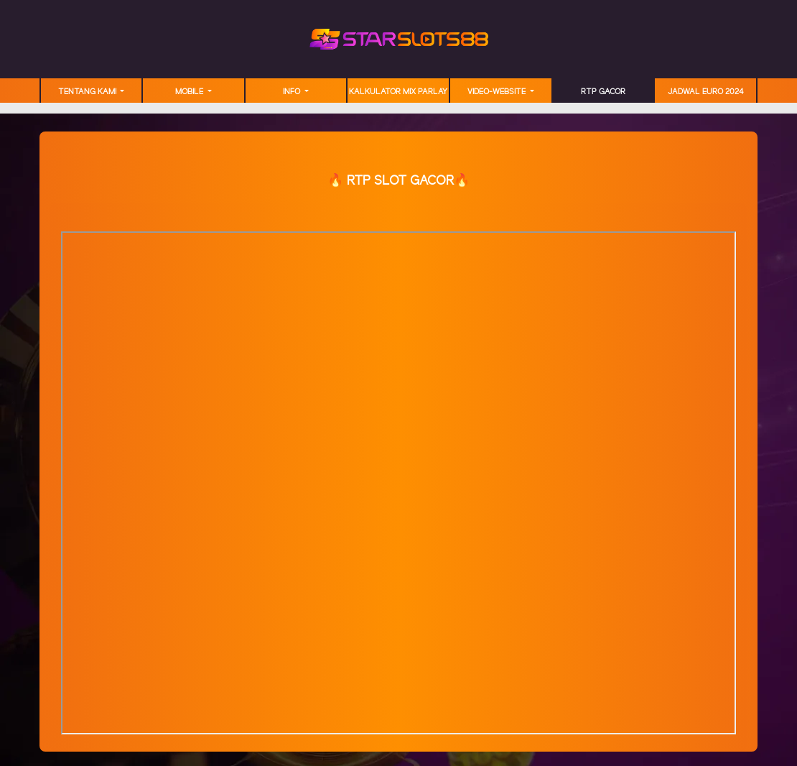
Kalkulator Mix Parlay (398, 92)
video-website (497, 92)
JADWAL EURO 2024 (706, 92)
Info (292, 92)
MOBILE (190, 92)
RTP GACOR (603, 92)
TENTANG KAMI (88, 92)
